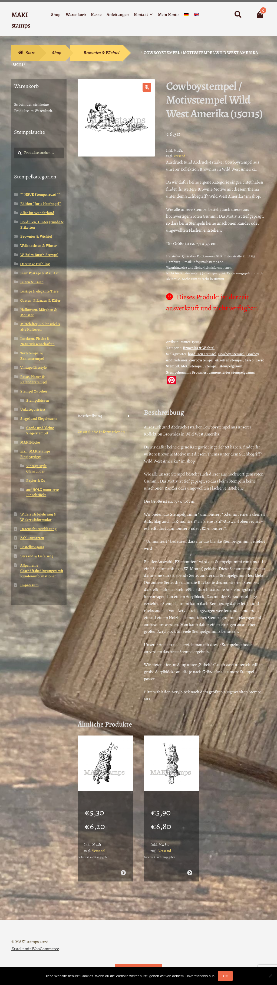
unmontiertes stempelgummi (232, 372)
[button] (147, 87)
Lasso (249, 360)
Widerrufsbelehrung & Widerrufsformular (38, 517)
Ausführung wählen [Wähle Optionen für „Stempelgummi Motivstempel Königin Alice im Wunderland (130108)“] (189, 865)
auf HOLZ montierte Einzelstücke (42, 492)
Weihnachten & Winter (38, 245)
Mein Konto (168, 15)
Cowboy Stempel (231, 354)
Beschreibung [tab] (90, 416)
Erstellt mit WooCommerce (35, 942)
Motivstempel (192, 366)
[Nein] (270, 976)
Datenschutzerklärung (38, 528)
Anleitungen (118, 15)
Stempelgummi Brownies (186, 372)
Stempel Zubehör (34, 391)
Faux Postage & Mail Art (39, 273)
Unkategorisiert (32, 409)
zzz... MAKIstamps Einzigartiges (35, 454)
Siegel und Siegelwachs (38, 418)
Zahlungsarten (32, 537)
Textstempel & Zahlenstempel (32, 356)
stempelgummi (231, 366)
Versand (179, 156)
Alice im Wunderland (37, 212)
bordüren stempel (202, 354)
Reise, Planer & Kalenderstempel (33, 379)
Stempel (211, 366)
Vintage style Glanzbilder (36, 468)
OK (225, 976)
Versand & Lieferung (36, 556)
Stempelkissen (37, 400)
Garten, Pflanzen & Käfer (40, 300)
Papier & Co (35, 480)
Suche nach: (237, 14)
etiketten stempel (229, 360)
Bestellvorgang (32, 547)
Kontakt (141, 15)
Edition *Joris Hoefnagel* (40, 203)
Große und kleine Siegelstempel (40, 430)
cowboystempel (201, 360)
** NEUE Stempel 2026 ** (40, 194)
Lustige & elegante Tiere (39, 291)
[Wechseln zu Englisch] (196, 15)
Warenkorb (76, 15)
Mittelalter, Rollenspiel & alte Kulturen (40, 326)
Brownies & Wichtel (101, 53)
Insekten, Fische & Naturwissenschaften (37, 341)
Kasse (96, 15)
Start (29, 53)
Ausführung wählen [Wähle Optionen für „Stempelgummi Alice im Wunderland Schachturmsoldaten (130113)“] (123, 865)
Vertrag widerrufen (138, 963)
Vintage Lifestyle (33, 367)
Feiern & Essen (32, 282)
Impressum (29, 585)
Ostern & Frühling (35, 264)
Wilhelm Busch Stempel (39, 254)
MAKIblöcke (30, 442)
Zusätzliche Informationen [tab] (101, 432)
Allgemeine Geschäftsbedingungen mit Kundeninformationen (41, 571)
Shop (56, 15)
